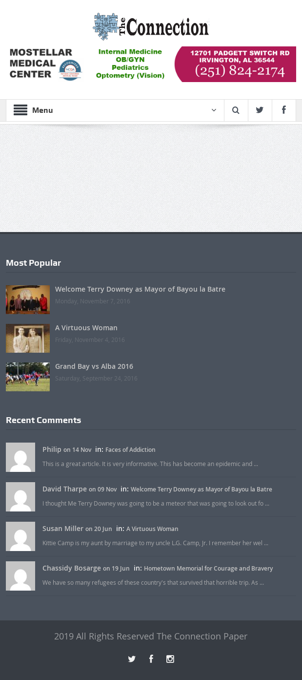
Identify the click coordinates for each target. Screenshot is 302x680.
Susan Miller (62, 528)
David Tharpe (64, 488)
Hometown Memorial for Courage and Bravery (208, 568)
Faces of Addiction (130, 450)
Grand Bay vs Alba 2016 (94, 366)
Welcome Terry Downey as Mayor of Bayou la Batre (140, 289)
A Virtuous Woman (86, 327)
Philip (51, 449)
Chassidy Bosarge (71, 568)
